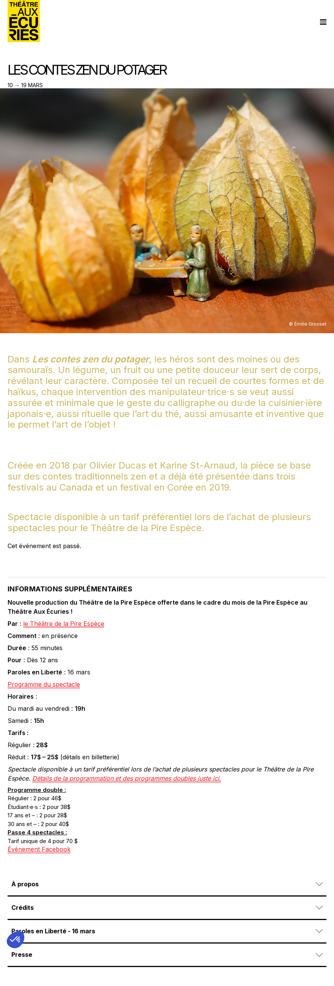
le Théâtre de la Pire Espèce (63, 623)
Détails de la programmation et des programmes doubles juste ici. (126, 778)
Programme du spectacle (44, 684)
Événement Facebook (39, 849)
